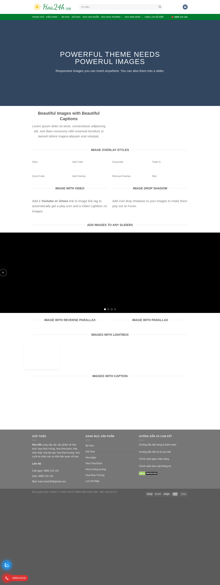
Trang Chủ (38, 17)
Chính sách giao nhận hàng (154, 459)
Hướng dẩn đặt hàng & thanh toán (157, 444)
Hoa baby (91, 457)
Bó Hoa (66, 17)
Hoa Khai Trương (112, 16)
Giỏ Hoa (76, 17)
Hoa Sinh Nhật (134, 16)
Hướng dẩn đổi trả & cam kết (155, 452)
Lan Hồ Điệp (92, 481)
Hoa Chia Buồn (91, 17)
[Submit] (159, 7)
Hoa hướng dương (96, 469)
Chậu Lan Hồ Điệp (154, 17)
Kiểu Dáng (52, 16)
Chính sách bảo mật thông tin (155, 466)
